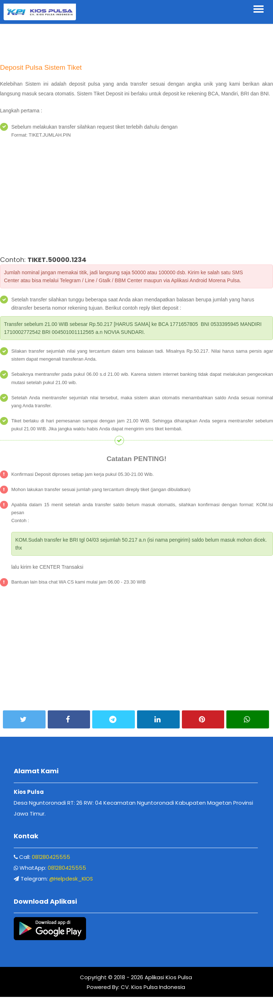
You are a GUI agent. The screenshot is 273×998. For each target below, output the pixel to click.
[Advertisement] (136, 39)
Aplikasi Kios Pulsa (167, 978)
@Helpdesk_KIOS (72, 879)
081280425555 (51, 857)
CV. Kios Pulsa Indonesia (152, 988)
